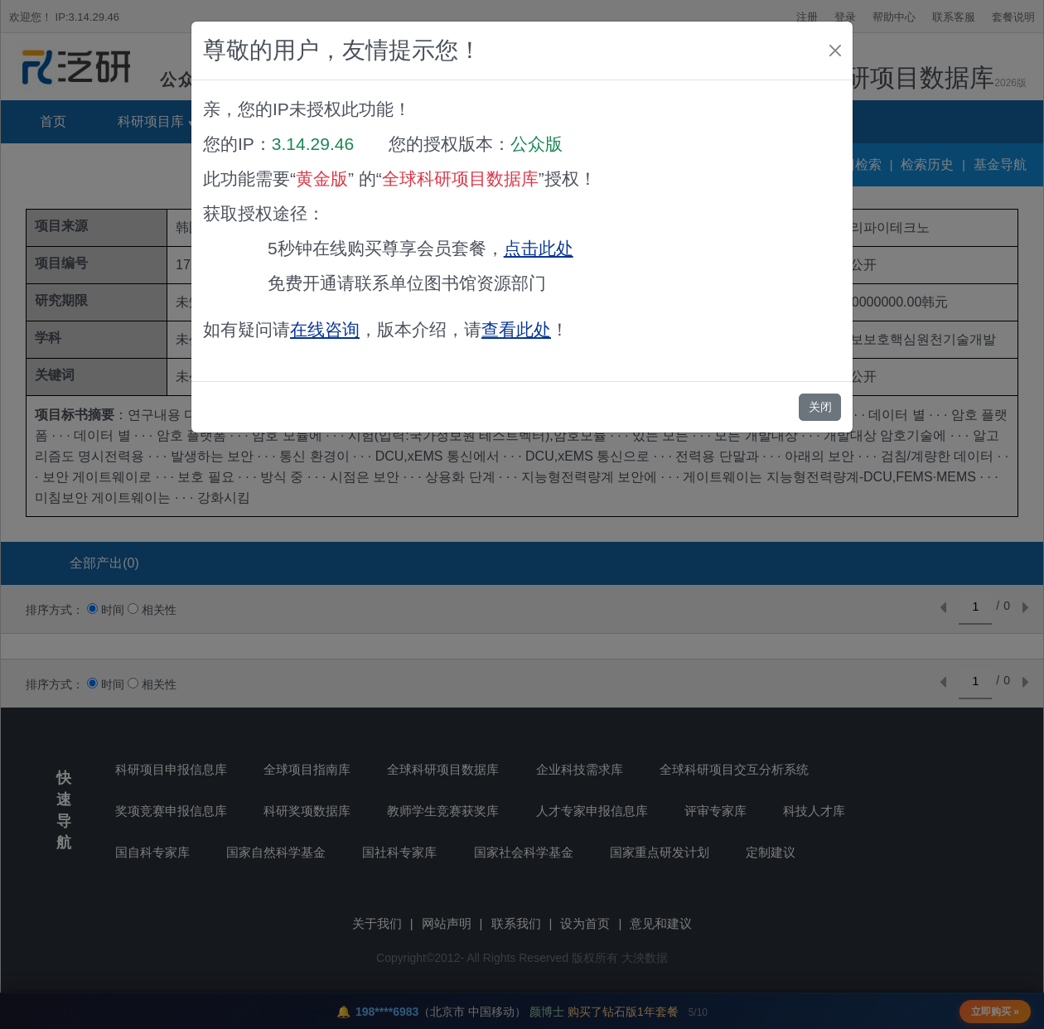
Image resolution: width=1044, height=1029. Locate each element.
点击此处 (538, 248)
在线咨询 (325, 329)
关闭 (820, 406)
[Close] (835, 50)
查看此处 (516, 329)
